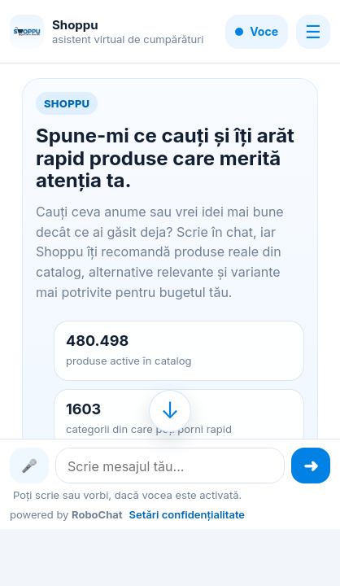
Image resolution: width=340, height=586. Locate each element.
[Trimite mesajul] (310, 465)
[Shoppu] (27, 32)
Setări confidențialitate (187, 514)
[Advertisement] (170, 555)
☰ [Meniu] (313, 31)
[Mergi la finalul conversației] (170, 411)
